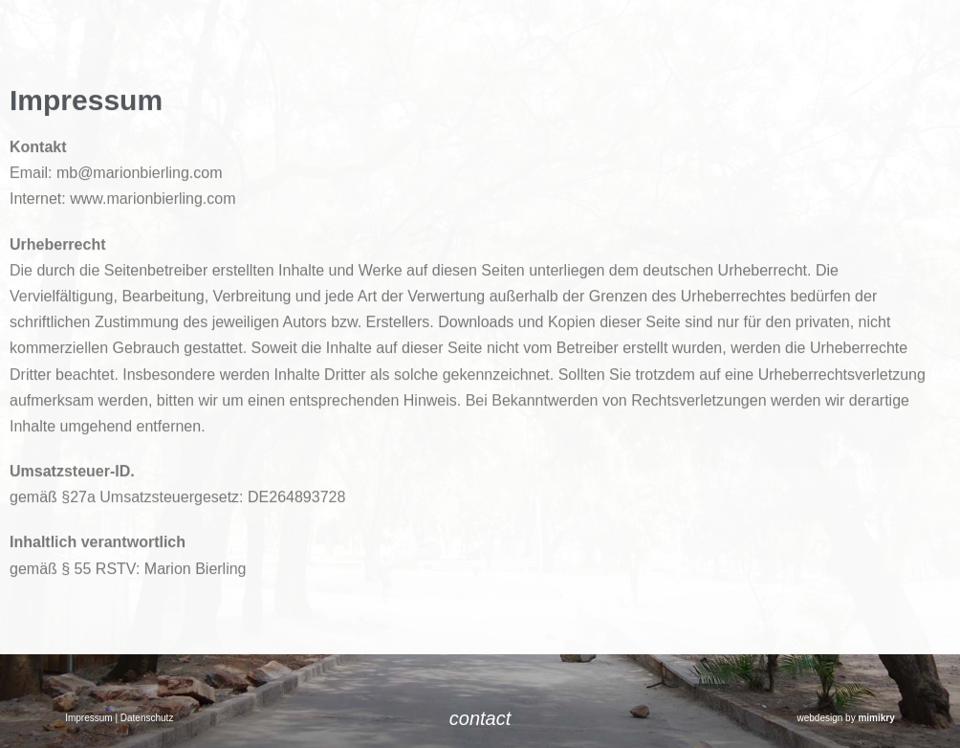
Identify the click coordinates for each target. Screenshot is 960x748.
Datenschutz (147, 718)
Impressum (88, 718)
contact (480, 718)
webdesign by (846, 718)
